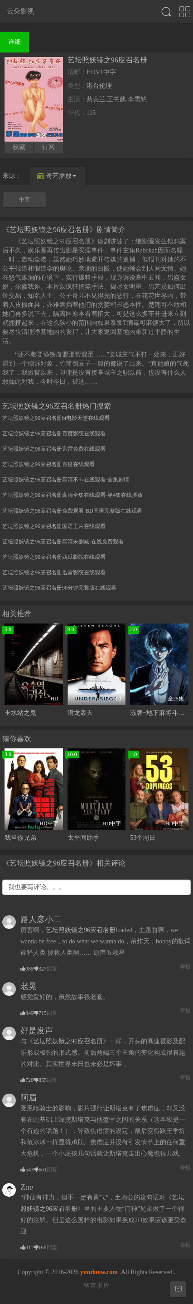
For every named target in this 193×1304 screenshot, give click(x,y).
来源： (11, 175)
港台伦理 (99, 85)
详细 (14, 41)
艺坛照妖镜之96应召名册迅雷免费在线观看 (54, 449)
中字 (24, 199)
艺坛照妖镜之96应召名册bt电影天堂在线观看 (56, 418)
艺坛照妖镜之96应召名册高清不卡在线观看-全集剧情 (65, 479)
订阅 (48, 147)
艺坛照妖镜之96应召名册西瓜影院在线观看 (54, 557)
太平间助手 (83, 837)
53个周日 (142, 837)
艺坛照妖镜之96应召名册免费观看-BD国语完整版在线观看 (72, 511)
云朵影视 (20, 11)
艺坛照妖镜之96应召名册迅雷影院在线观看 (54, 572)
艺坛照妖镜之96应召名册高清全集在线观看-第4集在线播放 (72, 495)
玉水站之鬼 (20, 712)
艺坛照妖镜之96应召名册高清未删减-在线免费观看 (63, 541)
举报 (185, 966)
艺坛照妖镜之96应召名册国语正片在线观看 (54, 526)
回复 (52, 969)
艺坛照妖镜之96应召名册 (81, 930)
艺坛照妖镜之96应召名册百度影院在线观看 (54, 433)
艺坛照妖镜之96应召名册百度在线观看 (48, 464)
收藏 (19, 147)
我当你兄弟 (20, 837)
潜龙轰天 (80, 712)
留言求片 (96, 1285)
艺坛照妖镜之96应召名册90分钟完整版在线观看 (59, 588)
